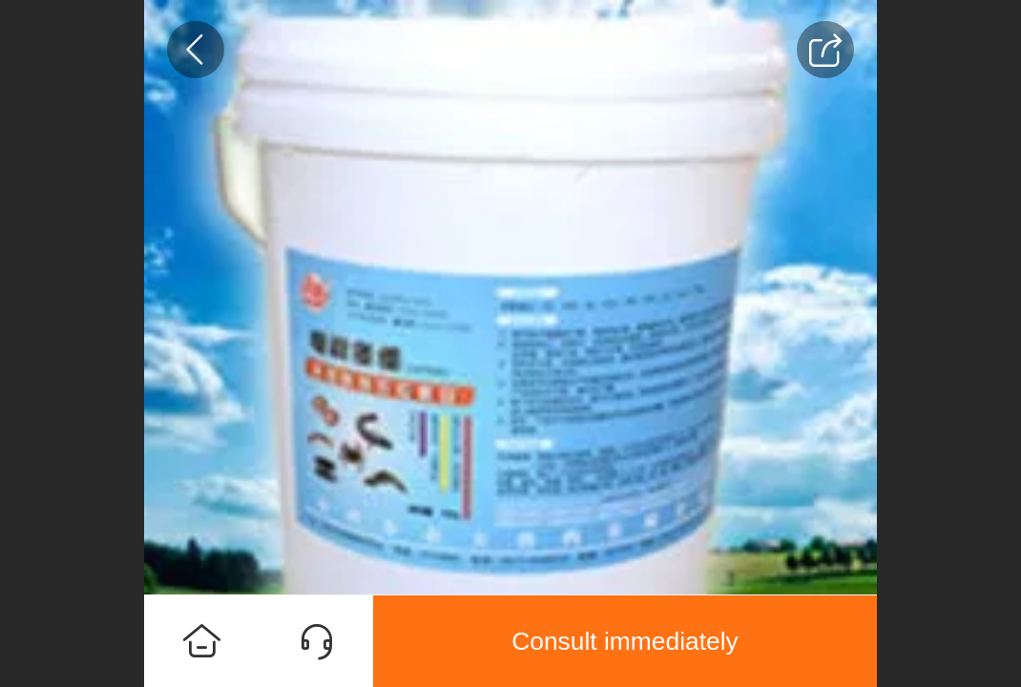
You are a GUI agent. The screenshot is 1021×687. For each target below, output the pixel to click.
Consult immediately (625, 641)
